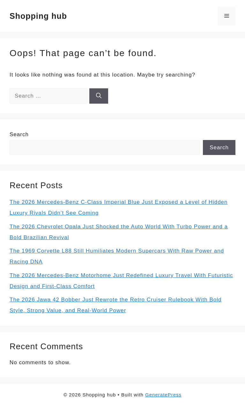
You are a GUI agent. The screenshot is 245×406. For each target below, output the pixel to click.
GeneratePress (163, 394)
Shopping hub (38, 15)
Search (19, 134)
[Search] (98, 96)
